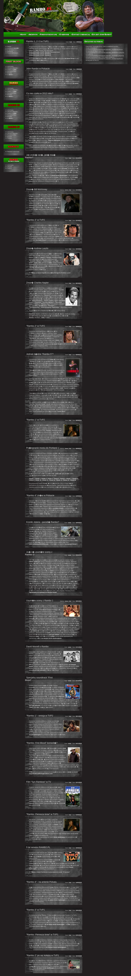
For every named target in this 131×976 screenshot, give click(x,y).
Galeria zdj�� (11, 69)
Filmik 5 (56, 478)
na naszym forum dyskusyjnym (51, 638)
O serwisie (10, 50)
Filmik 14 (66, 480)
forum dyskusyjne (35, 734)
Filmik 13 (59, 480)
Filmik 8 (75, 478)
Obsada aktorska (12, 68)
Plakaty (9, 138)
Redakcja (10, 51)
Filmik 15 (73, 480)
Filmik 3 (44, 478)
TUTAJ (49, 569)
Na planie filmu (11, 71)
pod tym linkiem (54, 634)
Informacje (10, 66)
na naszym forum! (71, 544)
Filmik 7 (68, 478)
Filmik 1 (31, 478)
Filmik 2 (37, 478)
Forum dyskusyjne (12, 53)
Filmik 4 (50, 478)
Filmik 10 (38, 480)
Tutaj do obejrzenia (54, 140)
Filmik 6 (62, 478)
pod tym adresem (40, 670)
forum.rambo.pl (35, 561)
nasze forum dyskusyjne (59, 175)
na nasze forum (69, 58)
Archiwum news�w (13, 48)
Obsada (9, 166)
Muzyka (9, 73)
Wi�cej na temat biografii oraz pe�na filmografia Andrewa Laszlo (51, 273)
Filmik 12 (52, 480)
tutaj (65, 168)
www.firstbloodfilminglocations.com (41, 773)
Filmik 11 (45, 480)
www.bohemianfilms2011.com (38, 544)
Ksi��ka (10, 74)
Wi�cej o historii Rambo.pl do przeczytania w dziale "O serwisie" (50, 872)
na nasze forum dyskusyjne (57, 900)
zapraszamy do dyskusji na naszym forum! (43, 592)
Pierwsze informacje (13, 151)
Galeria (9, 168)
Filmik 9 (31, 480)
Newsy (9, 46)
